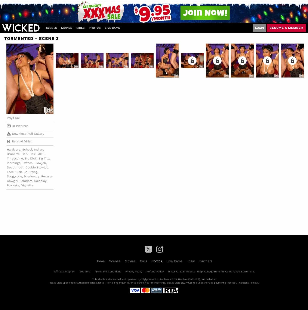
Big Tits (43, 158)
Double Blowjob (36, 167)
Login (259, 27)
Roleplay (40, 181)
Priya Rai (13, 118)
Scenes (51, 27)
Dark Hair (29, 154)
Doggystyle (14, 176)
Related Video (19, 141)
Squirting (30, 172)
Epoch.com (69, 282)
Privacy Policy (133, 271)
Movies (66, 27)
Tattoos (27, 163)
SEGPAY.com (188, 282)
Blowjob (40, 163)
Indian (38, 149)
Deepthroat (15, 167)
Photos (95, 27)
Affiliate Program (64, 271)
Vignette (27, 185)
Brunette (13, 154)
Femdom (26, 181)
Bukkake (13, 185)
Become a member (286, 27)
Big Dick (31, 158)
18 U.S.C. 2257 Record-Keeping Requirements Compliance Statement (211, 271)
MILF (40, 154)
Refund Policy (155, 271)
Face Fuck (14, 172)
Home (100, 261)
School (27, 149)
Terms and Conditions (107, 271)
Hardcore (13, 149)
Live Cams (112, 27)
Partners (205, 261)
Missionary (31, 176)
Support (85, 271)
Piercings (13, 163)
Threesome (15, 158)
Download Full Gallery (25, 134)
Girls (80, 27)
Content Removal (249, 282)
